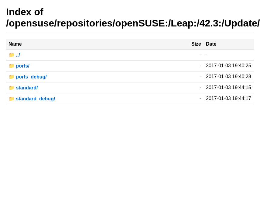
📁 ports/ (19, 65)
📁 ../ (14, 54)
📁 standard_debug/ (32, 98)
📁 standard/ (23, 87)
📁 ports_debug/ (28, 76)
